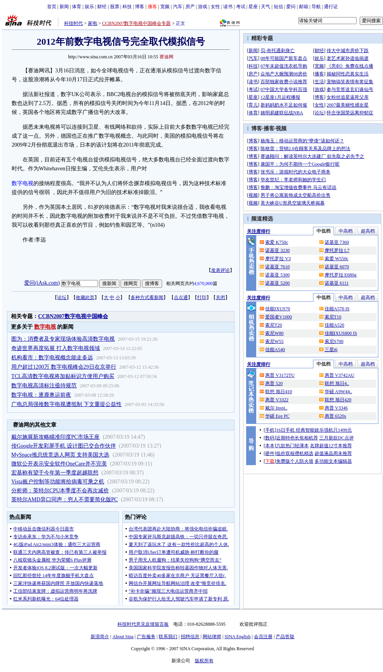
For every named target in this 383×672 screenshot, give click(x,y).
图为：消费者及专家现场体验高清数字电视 (63, 339)
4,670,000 (203, 283)
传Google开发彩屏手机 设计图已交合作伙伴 (63, 446)
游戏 (202, 6)
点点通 (181, 297)
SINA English (237, 636)
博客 (139, 6)
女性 (215, 6)
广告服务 (146, 636)
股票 (114, 6)
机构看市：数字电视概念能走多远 (52, 357)
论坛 (61, 297)
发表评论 (220, 270)
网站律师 (212, 636)
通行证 (331, 6)
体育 (76, 6)
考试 (240, 6)
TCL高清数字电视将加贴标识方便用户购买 (62, 376)
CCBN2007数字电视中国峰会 (73, 316)
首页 (51, 6)
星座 (253, 6)
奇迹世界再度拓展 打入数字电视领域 (55, 348)
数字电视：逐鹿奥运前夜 (41, 395)
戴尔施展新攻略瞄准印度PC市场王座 (55, 437)
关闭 (220, 297)
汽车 (177, 6)
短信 (278, 6)
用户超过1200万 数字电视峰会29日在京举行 (63, 367)
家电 (92, 23)
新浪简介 (100, 636)
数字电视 (22, 183)
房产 (190, 6)
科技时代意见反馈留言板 (143, 624)
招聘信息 (190, 636)
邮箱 (303, 6)
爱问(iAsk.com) (41, 283)
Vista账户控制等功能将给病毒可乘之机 (57, 482)
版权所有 (204, 660)
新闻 (64, 6)
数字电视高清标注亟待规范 (44, 385)
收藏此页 (85, 297)
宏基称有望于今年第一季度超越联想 (54, 473)
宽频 (165, 6)
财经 (102, 6)
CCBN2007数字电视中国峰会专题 (136, 23)
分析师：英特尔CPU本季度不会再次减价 (60, 491)
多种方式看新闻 (147, 297)
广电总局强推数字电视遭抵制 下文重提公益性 (66, 404)
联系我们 (168, 636)
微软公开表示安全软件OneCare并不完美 (59, 464)
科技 (127, 6)
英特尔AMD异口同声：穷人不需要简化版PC (64, 499)
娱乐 (89, 6)
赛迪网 (166, 57)
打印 (201, 297)
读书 (228, 6)
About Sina (122, 636)
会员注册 (263, 636)
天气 (265, 6)
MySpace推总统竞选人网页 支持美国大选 (60, 455)
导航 (316, 6)
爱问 (291, 6)
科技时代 (73, 23)
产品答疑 (285, 636)
